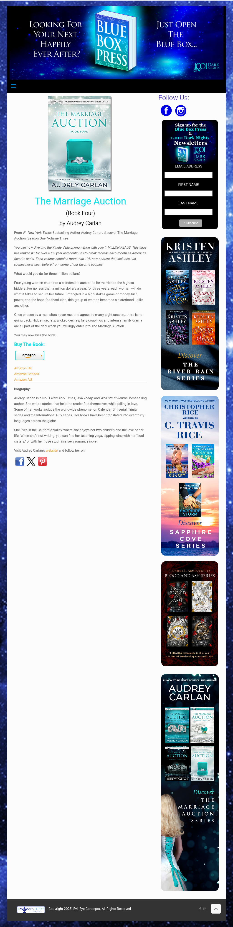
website (52, 450)
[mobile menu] (13, 86)
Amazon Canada (26, 374)
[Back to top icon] (216, 909)
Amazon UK (23, 368)
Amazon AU (23, 380)
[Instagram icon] (205, 909)
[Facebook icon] (200, 909)
